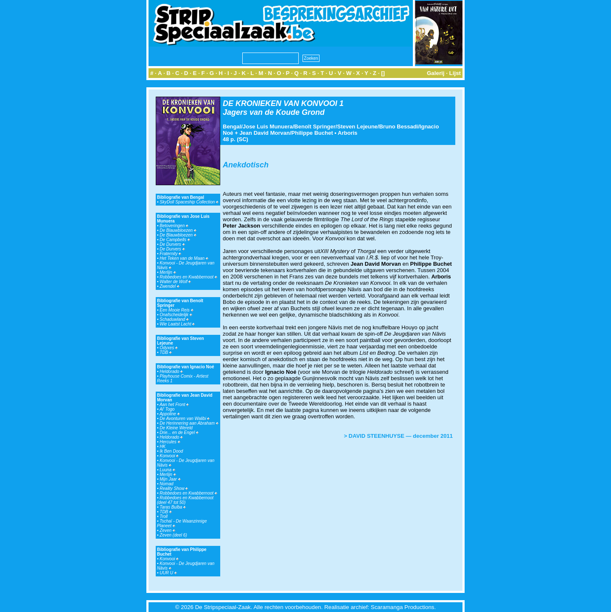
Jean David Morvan (264, 133)
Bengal (232, 126)
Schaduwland (174, 319)
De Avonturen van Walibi (185, 418)
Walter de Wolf (175, 281)
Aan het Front (174, 404)
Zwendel (169, 286)
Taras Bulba (173, 507)
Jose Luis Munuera (268, 126)
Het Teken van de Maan (184, 258)
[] (383, 73)
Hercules (170, 442)
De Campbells (175, 239)
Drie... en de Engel (179, 432)
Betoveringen (174, 225)
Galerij (436, 73)
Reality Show (174, 488)
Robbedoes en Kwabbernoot (188, 277)
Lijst (455, 73)
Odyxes (169, 347)
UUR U (168, 572)
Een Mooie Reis (176, 310)
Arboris (347, 133)
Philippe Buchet (312, 133)
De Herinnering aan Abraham (189, 423)
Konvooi (169, 455)
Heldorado (171, 371)
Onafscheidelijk (176, 314)
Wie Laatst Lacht (177, 324)
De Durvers (172, 244)
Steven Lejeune (357, 126)
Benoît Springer (315, 126)
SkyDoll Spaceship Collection (189, 202)
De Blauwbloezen (178, 230)
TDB (166, 352)
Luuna (167, 469)
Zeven (167, 530)
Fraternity (170, 253)
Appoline (170, 414)
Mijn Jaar (170, 479)
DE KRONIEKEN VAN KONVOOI (280, 103)
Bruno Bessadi (398, 126)
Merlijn (168, 272)
